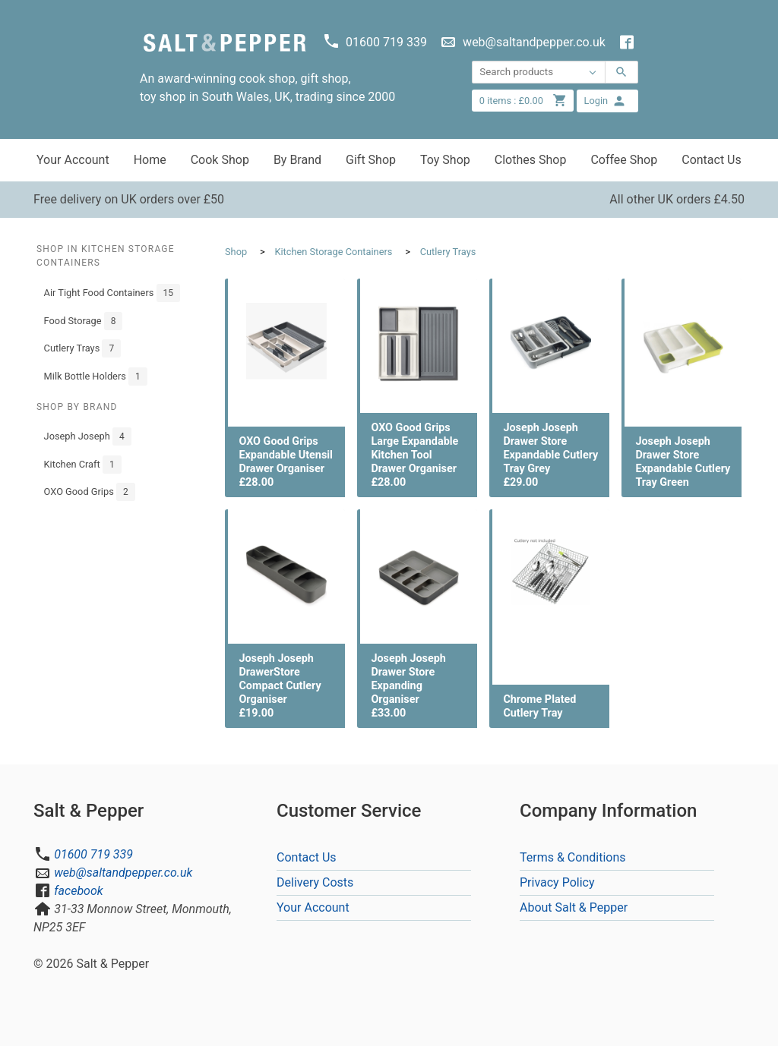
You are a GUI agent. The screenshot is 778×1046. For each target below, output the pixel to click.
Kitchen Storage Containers (333, 251)
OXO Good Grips (89, 492)
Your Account (72, 160)
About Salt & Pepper (574, 907)
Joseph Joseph (87, 436)
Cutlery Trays (83, 348)
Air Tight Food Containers (112, 293)
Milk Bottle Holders (95, 376)
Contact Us (712, 160)
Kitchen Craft (83, 464)
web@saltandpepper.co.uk (123, 872)
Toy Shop (445, 160)
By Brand (297, 160)
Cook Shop (220, 160)
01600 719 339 (93, 854)
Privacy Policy (557, 882)
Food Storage (83, 321)
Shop (236, 251)
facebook (78, 891)
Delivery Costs (315, 882)
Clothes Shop (531, 160)
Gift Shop (371, 160)
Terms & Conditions (573, 857)
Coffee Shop (623, 160)
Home (150, 160)
